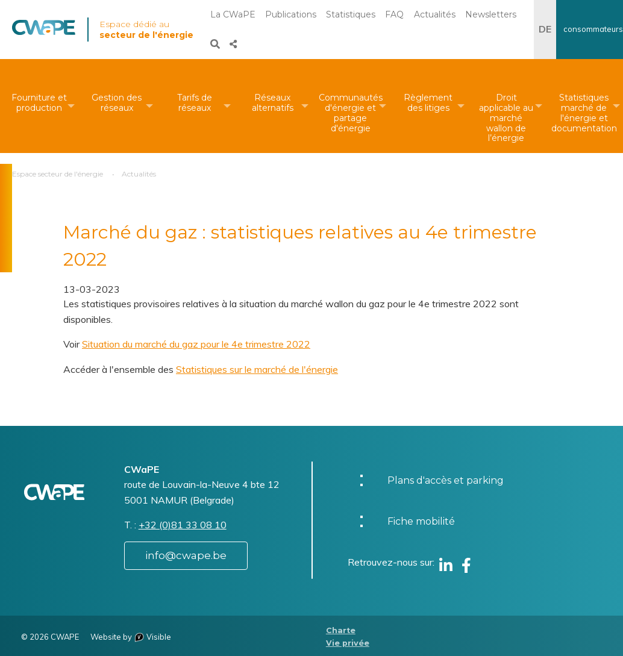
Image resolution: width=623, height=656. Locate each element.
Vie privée (347, 643)
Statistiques (350, 14)
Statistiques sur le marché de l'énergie (257, 369)
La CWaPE (232, 14)
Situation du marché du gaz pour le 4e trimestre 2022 (196, 344)
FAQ (394, 14)
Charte (340, 630)
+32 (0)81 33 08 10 (183, 525)
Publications (290, 14)
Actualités (435, 14)
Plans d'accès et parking (445, 480)
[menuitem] (39, 106)
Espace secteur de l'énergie (57, 173)
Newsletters (490, 14)
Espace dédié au (146, 29)
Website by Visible (130, 637)
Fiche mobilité (421, 521)
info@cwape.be (186, 555)
